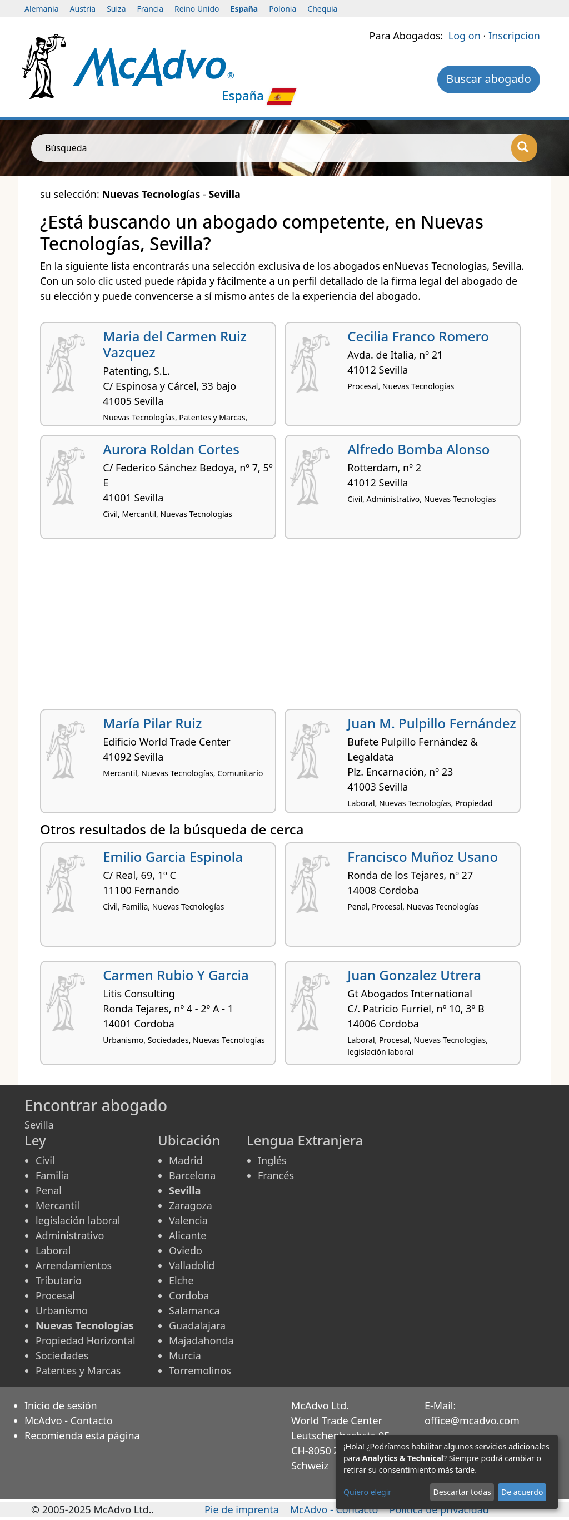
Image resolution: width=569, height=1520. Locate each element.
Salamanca (194, 1310)
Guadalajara (197, 1325)
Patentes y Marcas (78, 1370)
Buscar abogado (488, 78)
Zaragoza (190, 1205)
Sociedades (62, 1355)
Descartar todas (462, 1492)
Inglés (272, 1160)
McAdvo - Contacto (68, 1420)
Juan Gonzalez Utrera (414, 975)
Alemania (41, 8)
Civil (45, 1160)
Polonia (282, 8)
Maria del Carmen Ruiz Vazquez (175, 344)
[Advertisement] (284, 628)
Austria (83, 8)
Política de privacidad (439, 1509)
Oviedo (185, 1250)
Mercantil (57, 1205)
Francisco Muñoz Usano (422, 856)
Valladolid (191, 1265)
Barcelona (192, 1175)
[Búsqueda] (524, 148)
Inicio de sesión (60, 1405)
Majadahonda (201, 1340)
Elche (181, 1280)
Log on (464, 35)
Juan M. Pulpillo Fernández (431, 723)
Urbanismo (62, 1310)
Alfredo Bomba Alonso (418, 449)
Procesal (55, 1295)
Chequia (322, 8)
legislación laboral (78, 1220)
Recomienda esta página (82, 1435)
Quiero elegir (367, 1492)
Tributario (59, 1280)
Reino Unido (196, 8)
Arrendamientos (74, 1265)
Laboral (53, 1250)
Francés (276, 1175)
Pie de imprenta (241, 1509)
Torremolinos (200, 1370)
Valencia (188, 1220)
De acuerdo (522, 1492)
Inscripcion (514, 35)
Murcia (185, 1355)
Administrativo (70, 1235)
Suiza (116, 8)
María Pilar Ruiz (152, 723)
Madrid (186, 1160)
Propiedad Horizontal (86, 1340)
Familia (52, 1175)
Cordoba (189, 1295)
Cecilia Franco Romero (418, 336)
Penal (49, 1190)
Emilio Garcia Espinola (173, 856)
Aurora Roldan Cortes (171, 449)
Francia (150, 8)
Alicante (187, 1235)
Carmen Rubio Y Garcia (176, 975)
